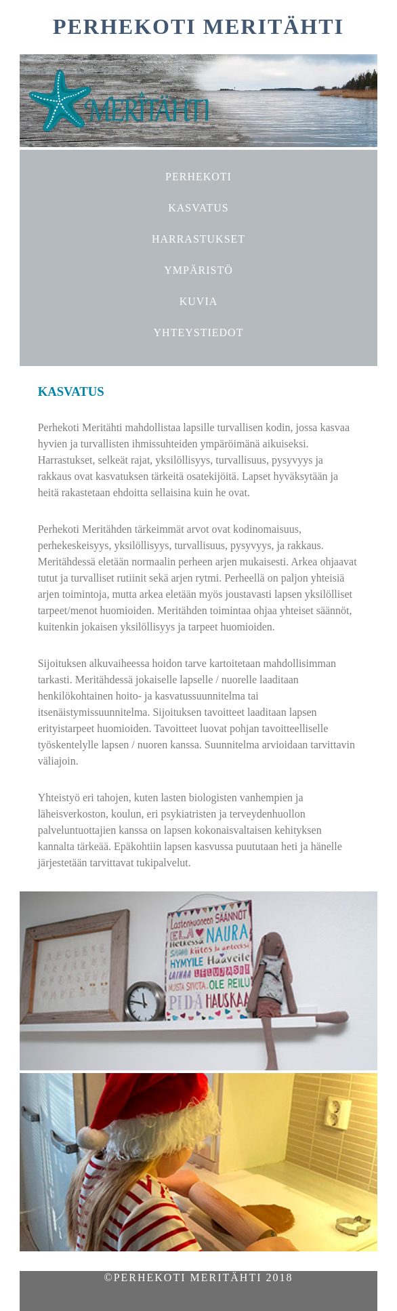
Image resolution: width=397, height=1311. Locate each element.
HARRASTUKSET (198, 239)
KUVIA (199, 301)
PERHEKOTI (198, 176)
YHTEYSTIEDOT (199, 332)
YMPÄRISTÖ (198, 270)
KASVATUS (198, 208)
